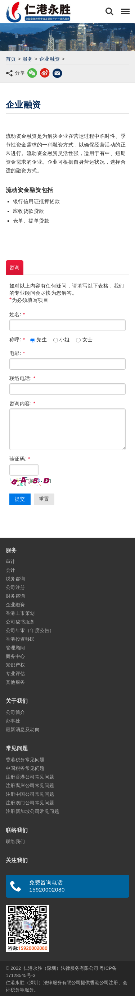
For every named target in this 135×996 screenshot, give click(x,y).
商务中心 (15, 656)
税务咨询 (15, 578)
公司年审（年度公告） (30, 630)
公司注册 (15, 587)
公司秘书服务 (20, 622)
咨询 (14, 267)
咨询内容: (22, 403)
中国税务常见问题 (25, 768)
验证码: (19, 459)
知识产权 (15, 665)
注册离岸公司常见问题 (30, 785)
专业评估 (15, 673)
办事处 (13, 721)
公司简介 (15, 712)
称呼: (17, 339)
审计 (10, 561)
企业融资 (49, 59)
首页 (11, 59)
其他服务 (15, 682)
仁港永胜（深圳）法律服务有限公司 (60, 968)
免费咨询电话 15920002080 (47, 886)
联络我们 (15, 841)
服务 (27, 59)
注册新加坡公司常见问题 (32, 811)
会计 (10, 570)
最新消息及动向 (23, 729)
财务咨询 (15, 596)
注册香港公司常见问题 (30, 777)
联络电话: (22, 378)
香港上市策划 (20, 613)
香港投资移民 (20, 639)
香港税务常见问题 (25, 759)
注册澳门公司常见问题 (30, 802)
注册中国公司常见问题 (30, 794)
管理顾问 (15, 647)
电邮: (17, 353)
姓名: (17, 314)
